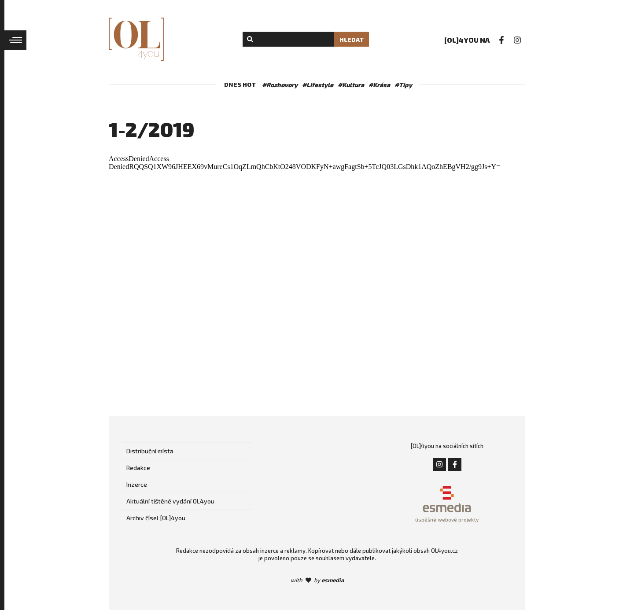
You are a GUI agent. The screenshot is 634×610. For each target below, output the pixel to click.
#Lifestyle (317, 84)
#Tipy (403, 84)
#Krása (379, 84)
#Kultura (351, 84)
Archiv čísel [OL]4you (155, 518)
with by (317, 580)
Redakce (138, 467)
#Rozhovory (280, 84)
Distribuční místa (149, 451)
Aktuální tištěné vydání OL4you (170, 501)
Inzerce (136, 484)
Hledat (351, 39)
